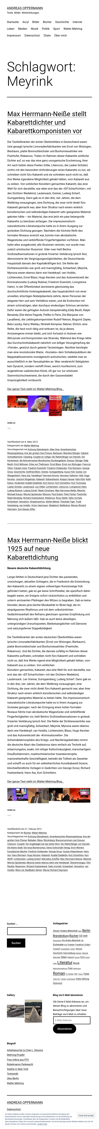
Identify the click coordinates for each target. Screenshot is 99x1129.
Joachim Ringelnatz (25, 479)
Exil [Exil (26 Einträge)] (65, 945)
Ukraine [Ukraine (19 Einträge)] (63, 979)
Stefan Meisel (52, 501)
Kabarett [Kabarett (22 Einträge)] (70, 957)
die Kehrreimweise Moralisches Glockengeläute (42, 460)
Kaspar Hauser (67, 479)
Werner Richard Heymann (55, 870)
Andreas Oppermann (25, 8)
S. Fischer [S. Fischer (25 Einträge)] (70, 974)
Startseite (13, 22)
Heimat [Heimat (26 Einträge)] (85, 953)
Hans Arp (25, 475)
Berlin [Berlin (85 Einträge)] (86, 930)
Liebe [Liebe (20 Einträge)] (55, 963)
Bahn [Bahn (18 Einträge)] (80, 931)
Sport (56, 28)
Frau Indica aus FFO (18, 1059)
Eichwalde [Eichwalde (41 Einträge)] (58, 944)
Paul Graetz (57, 494)
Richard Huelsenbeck (33, 498)
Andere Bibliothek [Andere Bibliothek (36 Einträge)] (69, 931)
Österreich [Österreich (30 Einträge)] (57, 983)
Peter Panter (70, 494)
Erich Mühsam (21, 464)
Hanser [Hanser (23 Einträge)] (78, 953)
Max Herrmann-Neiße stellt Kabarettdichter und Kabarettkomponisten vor (47, 122)
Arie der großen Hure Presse (38, 453)
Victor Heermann (39, 505)
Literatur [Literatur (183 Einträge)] (64, 962)
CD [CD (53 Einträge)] (81, 935)
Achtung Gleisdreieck (38, 449)
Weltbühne (64, 505)
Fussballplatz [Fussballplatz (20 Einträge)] (65, 949)
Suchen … (12, 923)
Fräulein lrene (20, 468)
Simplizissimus (37, 501)
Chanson (11, 844)
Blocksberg (49, 840)
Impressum (14, 35)
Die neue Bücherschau (34, 847)
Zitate (47, 35)
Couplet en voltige (42, 457)
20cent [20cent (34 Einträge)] (56, 931)
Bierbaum (57, 453)
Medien (22, 28)
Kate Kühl (80, 479)
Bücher (47, 22)
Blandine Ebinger (71, 453)
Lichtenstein (52, 487)
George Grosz (55, 851)
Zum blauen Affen (26, 509)
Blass (40, 840)
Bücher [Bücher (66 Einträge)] (73, 935)
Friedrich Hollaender (57, 468)
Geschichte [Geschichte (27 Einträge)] (57, 953)
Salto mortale (75, 498)
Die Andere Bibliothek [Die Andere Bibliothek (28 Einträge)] (71, 940)
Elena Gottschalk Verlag (58, 847)
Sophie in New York (17, 1069)
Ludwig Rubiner (14, 490)
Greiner (44, 472)
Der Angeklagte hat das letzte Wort (43, 844)
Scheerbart (12, 501)
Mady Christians (46, 490)
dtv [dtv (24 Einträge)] (82, 940)
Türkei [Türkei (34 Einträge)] (86, 974)
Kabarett (40, 479)
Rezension (20, 866)
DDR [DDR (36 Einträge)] (85, 936)
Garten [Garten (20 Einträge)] (72, 949)
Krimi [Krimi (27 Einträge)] (82, 957)
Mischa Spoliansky (32, 494)
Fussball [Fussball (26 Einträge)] (56, 949)
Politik (46, 28)
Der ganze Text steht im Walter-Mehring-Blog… (35, 389)
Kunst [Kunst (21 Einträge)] (87, 957)
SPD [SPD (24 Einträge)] (75, 974)
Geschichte (62, 22)
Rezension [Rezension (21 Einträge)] (77, 968)
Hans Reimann (19, 855)
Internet (77, 22)
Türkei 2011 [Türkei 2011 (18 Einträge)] (57, 979)
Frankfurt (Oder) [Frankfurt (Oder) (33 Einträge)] (83, 944)
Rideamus (50, 498)
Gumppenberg (56, 472)
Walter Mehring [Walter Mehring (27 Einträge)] (82, 979)
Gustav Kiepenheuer (73, 851)
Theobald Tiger (67, 501)
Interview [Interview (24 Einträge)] (56, 957)
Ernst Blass (55, 464)
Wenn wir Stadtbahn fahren (28, 870)
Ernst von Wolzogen (71, 464)
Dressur (70, 460)
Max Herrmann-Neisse (71, 859)
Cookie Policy (42, 1124)
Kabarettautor (52, 479)
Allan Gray (54, 449)
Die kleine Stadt (15, 847)
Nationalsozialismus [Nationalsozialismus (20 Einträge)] (60, 968)
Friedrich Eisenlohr (37, 468)
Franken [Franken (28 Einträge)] (71, 945)
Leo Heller (40, 487)
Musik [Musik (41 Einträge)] (76, 963)
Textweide (12, 1073)
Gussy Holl (69, 472)
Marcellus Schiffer (50, 859)
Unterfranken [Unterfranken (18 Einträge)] (71, 979)
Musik (34, 28)
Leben (10, 28)
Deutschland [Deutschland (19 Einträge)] (57, 940)
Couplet (21, 844)
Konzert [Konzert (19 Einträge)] (77, 957)
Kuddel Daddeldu (33, 483)
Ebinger (79, 460)
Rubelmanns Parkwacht (20, 1064)
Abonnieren (64, 1028)
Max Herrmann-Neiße (65, 490)
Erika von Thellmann (39, 464)
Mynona (47, 494)
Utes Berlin (13, 1078)
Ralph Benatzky (14, 498)
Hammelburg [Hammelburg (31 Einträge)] (69, 953)
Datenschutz (32, 35)
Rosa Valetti (62, 498)
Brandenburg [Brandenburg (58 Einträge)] (61, 935)
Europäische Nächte (17, 851)
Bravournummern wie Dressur (70, 840)
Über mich (60, 35)
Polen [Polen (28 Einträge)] (70, 968)
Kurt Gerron (48, 483)
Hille (81, 475)
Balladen (32, 840)
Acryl (25, 22)
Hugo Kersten (34, 855)
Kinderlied (19, 483)
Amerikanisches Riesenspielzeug (66, 836)
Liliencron (63, 487)
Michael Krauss (14, 494)
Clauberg (27, 457)
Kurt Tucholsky (78, 483)
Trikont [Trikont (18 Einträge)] (80, 974)
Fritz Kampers (74, 468)
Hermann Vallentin (69, 475)
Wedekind (54, 505)
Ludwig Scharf (30, 490)
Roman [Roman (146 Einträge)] (59, 973)
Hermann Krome (51, 475)
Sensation (24, 501)
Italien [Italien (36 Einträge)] (64, 957)
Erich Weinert (77, 847)
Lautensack (28, 487)
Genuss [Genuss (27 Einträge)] (79, 949)
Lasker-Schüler (14, 487)
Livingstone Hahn (77, 487)
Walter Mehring (72, 28)
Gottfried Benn (33, 472)
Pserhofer (81, 494)
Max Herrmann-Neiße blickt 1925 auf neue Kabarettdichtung (47, 548)
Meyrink (81, 490)
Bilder (35, 22)
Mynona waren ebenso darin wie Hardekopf (48, 862)
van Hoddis (24, 505)
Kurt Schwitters (62, 483)
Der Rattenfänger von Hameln (66, 457)
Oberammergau (77, 862)
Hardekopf (36, 475)
